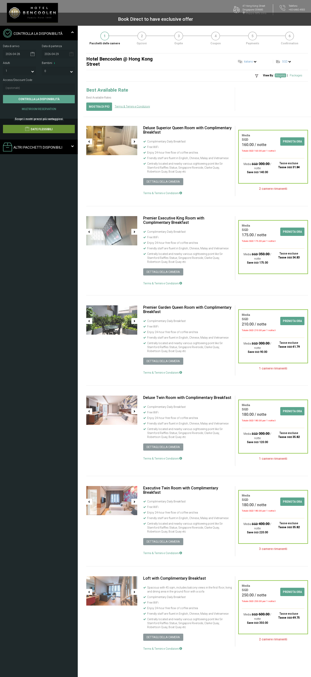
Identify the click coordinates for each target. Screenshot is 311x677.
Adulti (6, 63)
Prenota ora (292, 141)
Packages (296, 75)
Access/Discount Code (17, 80)
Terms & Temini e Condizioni (132, 106)
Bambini (49, 63)
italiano (248, 61)
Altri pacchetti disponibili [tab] (38, 147)
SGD (285, 61)
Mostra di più (99, 106)
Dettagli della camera (163, 181)
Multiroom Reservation (39, 109)
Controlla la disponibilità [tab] (38, 34)
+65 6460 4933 (297, 9)
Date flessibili (39, 129)
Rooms (280, 75)
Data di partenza (52, 46)
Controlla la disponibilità (39, 99)
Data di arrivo (11, 46)
